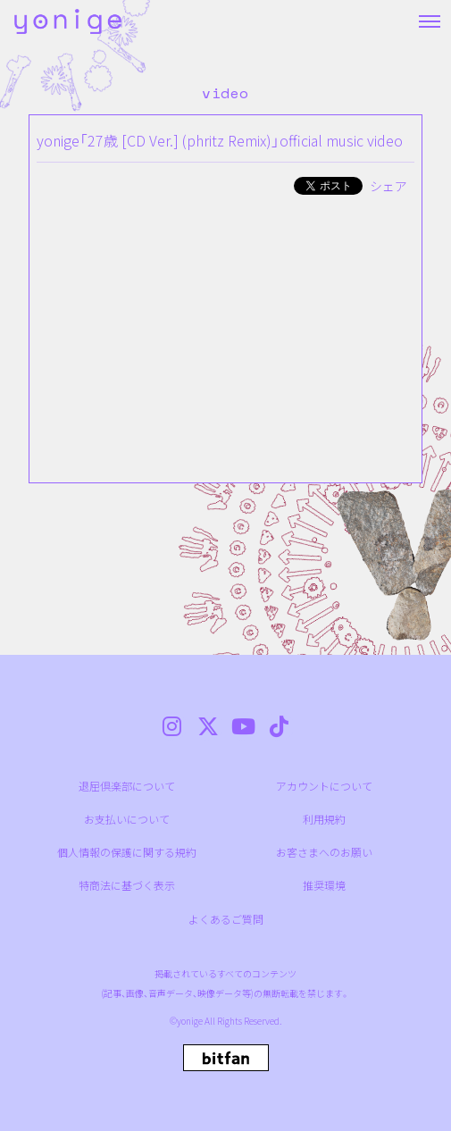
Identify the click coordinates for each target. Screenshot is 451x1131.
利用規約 (324, 818)
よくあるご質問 (225, 918)
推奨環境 (324, 884)
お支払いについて (127, 818)
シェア (388, 186)
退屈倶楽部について (127, 785)
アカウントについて (324, 785)
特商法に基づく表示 (127, 884)
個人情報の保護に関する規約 (126, 851)
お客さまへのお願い (324, 851)
